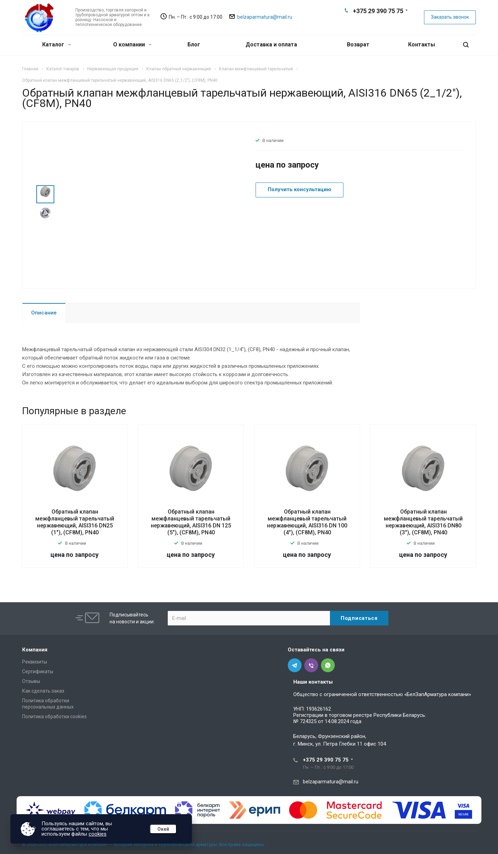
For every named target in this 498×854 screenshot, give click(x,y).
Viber (378, 23)
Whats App (389, 23)
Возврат (358, 44)
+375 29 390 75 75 (378, 11)
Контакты (421, 44)
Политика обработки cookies (54, 716)
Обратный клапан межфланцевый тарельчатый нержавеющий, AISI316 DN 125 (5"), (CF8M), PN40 (191, 522)
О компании (132, 44)
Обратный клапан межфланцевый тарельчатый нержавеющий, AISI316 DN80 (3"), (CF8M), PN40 (423, 522)
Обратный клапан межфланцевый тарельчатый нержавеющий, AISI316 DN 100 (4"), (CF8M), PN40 (307, 522)
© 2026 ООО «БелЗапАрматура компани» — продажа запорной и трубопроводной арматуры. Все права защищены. (143, 844)
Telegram (366, 23)
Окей (163, 829)
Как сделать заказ (43, 691)
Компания (34, 650)
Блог (193, 44)
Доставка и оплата (271, 44)
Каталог (56, 44)
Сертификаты (37, 671)
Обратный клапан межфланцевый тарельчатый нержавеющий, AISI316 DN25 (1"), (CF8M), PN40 (74, 522)
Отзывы (31, 681)
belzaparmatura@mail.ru (264, 17)
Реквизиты (34, 662)
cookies (98, 834)
